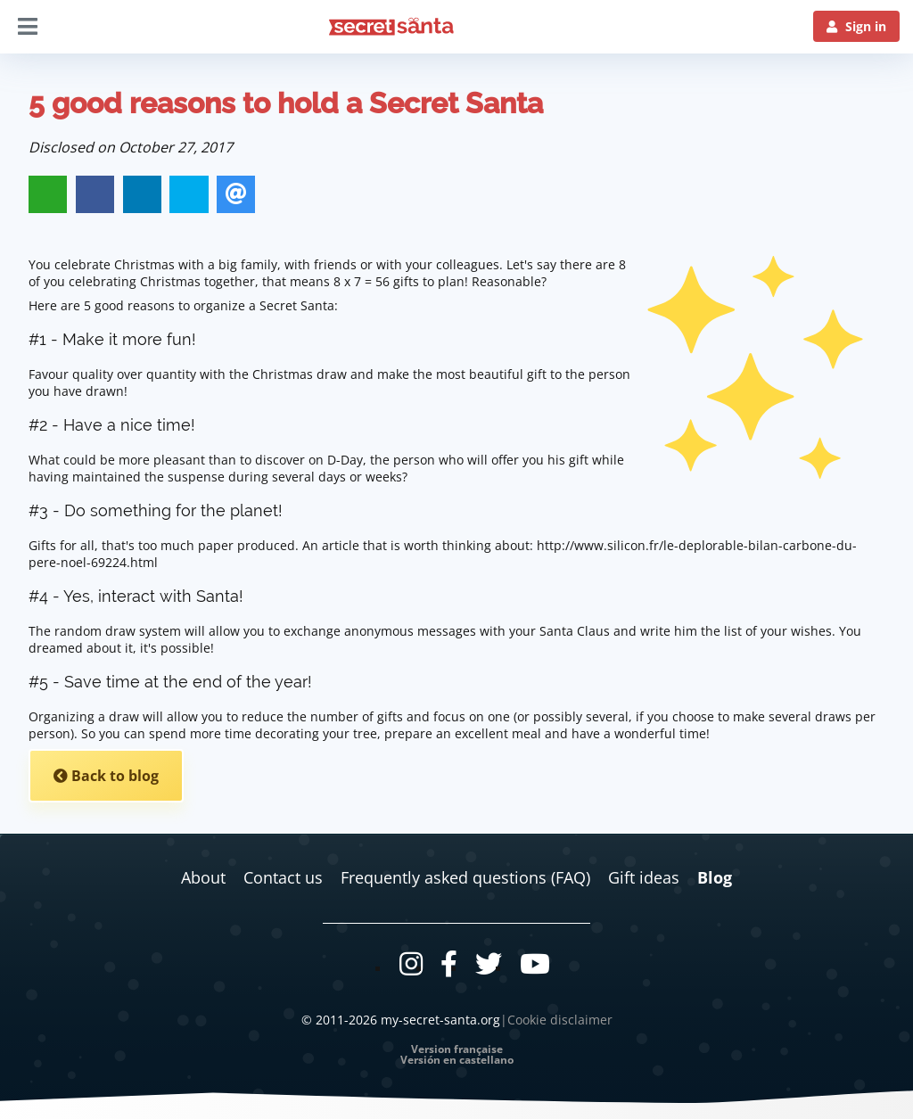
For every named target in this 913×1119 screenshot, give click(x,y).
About (203, 877)
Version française (457, 1049)
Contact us (283, 877)
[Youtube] (535, 963)
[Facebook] (448, 963)
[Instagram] (411, 963)
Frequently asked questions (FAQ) (465, 877)
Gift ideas (643, 877)
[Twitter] (488, 963)
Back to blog (106, 776)
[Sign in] (856, 26)
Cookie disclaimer (560, 1019)
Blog (714, 877)
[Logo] (391, 26)
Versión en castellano (457, 1060)
